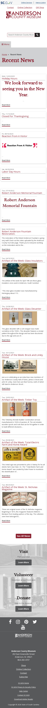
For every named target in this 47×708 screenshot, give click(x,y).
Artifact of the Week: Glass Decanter (21, 308)
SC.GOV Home (23, 683)
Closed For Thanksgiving (15, 116)
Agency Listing (40, 3)
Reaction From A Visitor (14, 136)
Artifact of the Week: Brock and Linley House (22, 356)
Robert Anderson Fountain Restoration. (16, 232)
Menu (5, 44)
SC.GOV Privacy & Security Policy (23, 687)
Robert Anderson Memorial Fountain (22, 192)
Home (4, 54)
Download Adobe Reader (23, 699)
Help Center (23, 691)
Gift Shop (40, 7)
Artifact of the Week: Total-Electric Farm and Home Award (20, 443)
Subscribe (23, 677)
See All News (23, 536)
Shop (23, 665)
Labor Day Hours (11, 171)
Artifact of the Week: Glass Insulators (22, 260)
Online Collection (24, 7)
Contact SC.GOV (23, 695)
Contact (10, 7)
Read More (6, 105)
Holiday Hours (9, 78)
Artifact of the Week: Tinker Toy (19, 399)
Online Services (26, 3)
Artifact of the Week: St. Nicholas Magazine (20, 488)
